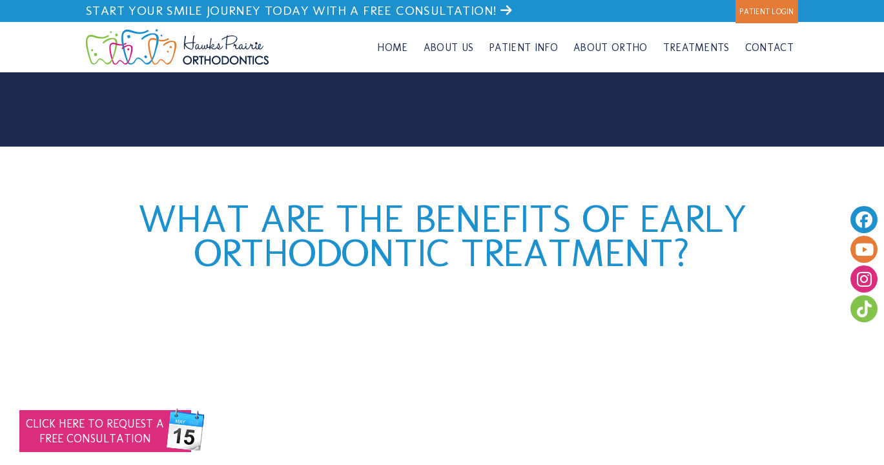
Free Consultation (108, 431)
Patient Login (766, 11)
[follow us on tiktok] (864, 308)
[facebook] (864, 219)
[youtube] (864, 249)
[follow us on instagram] (864, 279)
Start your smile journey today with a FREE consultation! (299, 10)
